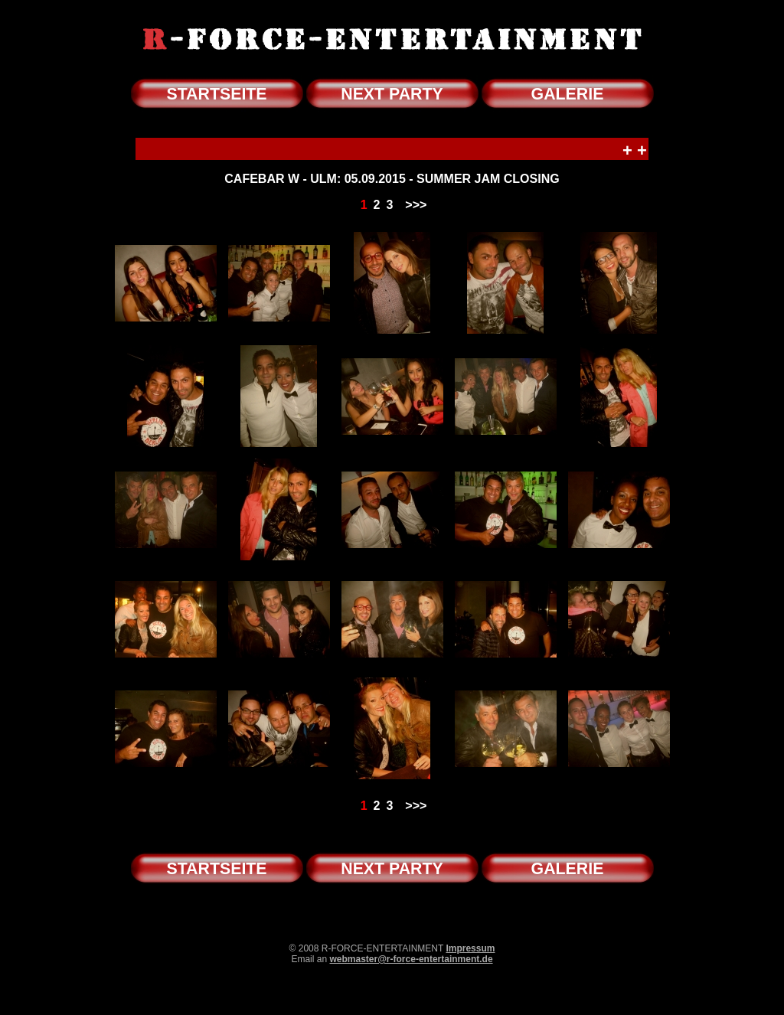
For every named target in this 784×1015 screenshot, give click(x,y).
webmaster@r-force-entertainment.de (410, 959)
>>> (415, 204)
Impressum (470, 948)
